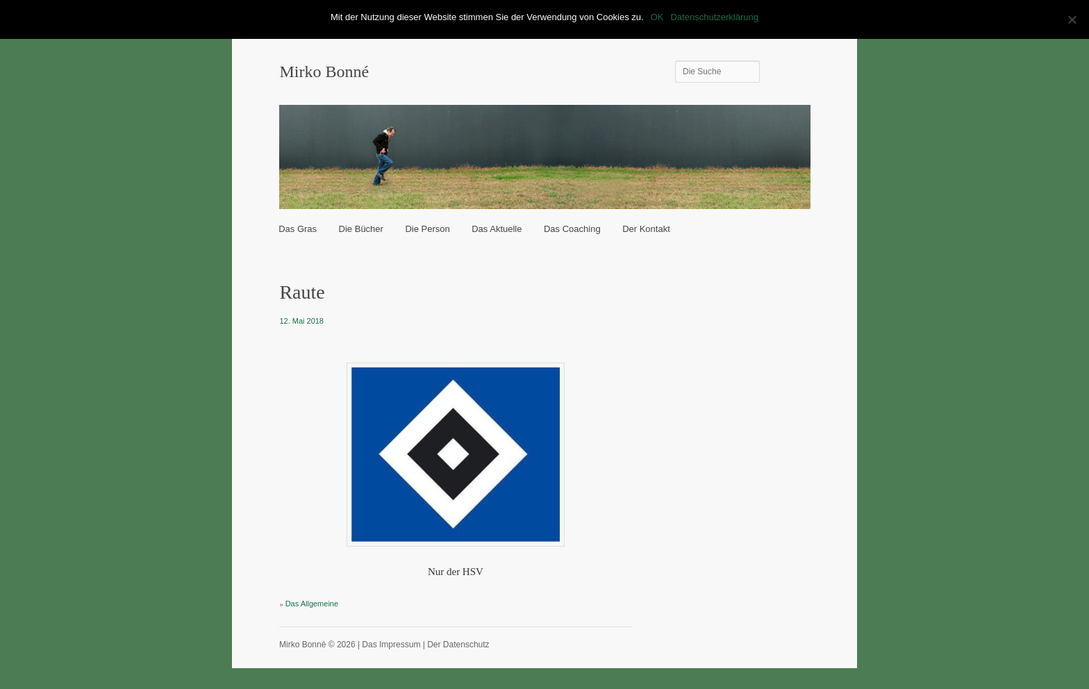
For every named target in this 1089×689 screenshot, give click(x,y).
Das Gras (298, 229)
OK (657, 17)
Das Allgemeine (311, 603)
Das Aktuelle (497, 229)
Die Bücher (361, 229)
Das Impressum (391, 644)
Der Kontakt (646, 229)
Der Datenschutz (458, 644)
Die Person (427, 229)
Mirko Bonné (324, 72)
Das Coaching (572, 229)
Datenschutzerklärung (714, 17)
